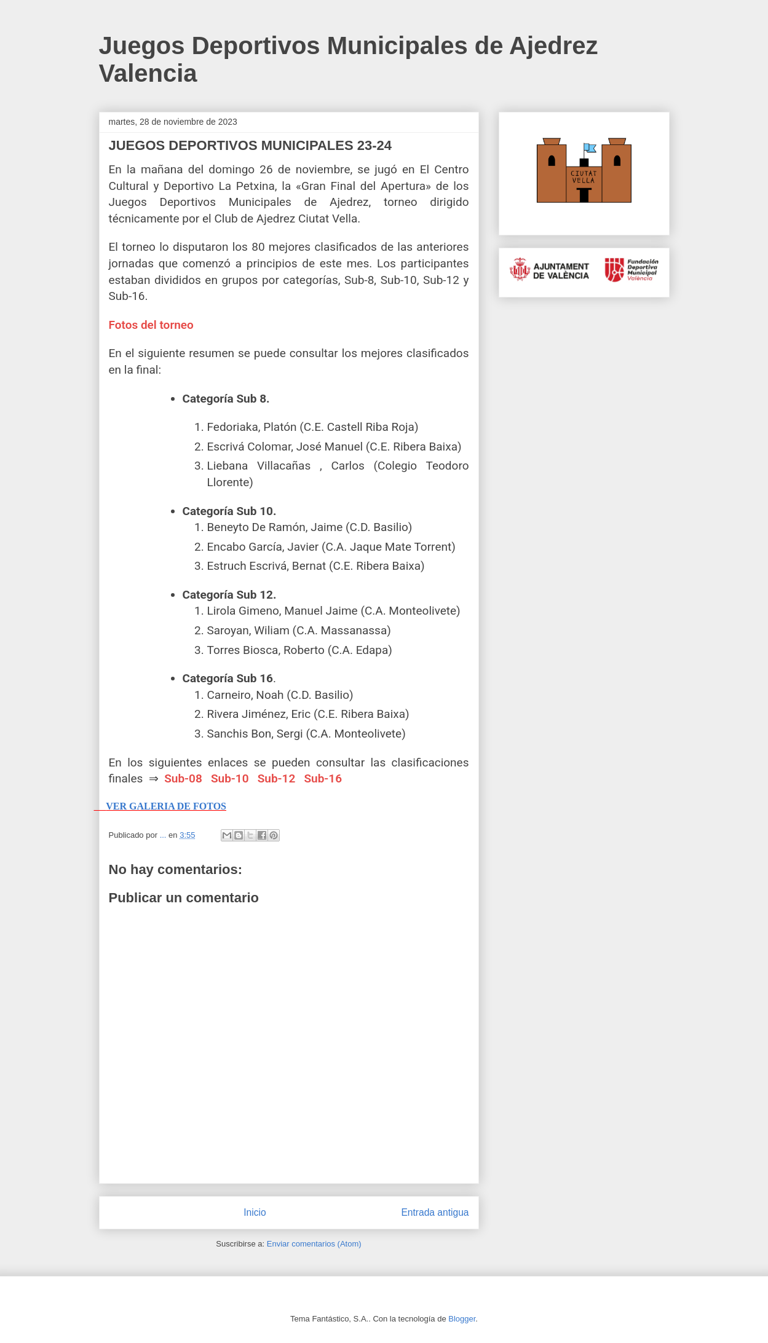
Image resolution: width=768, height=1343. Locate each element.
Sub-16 (323, 778)
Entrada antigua (435, 1212)
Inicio (254, 1212)
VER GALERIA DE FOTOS (166, 806)
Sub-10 (230, 778)
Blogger (461, 1318)
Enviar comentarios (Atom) (314, 1243)
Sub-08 (183, 778)
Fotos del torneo (151, 325)
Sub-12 (277, 778)
